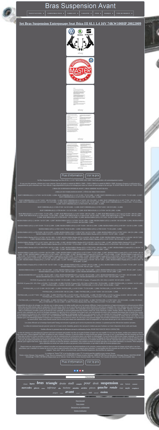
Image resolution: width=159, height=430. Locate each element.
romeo (43, 388)
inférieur (51, 387)
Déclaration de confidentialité (80, 407)
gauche (103, 387)
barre (32, 384)
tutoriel (96, 393)
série (121, 384)
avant (69, 392)
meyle (127, 388)
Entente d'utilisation (80, 411)
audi (71, 383)
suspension (109, 383)
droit (96, 383)
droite (63, 383)
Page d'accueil (80, 401)
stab (90, 392)
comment (134, 384)
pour (87, 383)
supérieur (84, 393)
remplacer (135, 388)
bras (40, 383)
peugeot (55, 393)
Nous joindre (80, 404)
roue (121, 388)
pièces (92, 387)
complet (79, 384)
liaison (127, 384)
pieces (36, 388)
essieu (104, 392)
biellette (66, 387)
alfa (59, 388)
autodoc (76, 388)
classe (25, 384)
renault (78, 393)
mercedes (27, 387)
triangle (51, 383)
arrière (84, 388)
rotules (61, 393)
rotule (113, 387)
